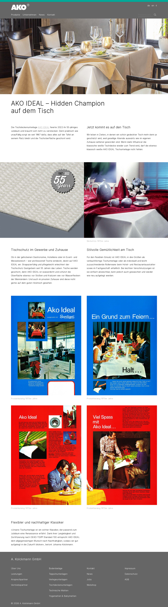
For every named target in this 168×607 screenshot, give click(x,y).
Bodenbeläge (55, 568)
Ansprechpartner (19, 579)
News (42, 14)
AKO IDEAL (43, 127)
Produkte (15, 14)
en (153, 5)
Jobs (89, 579)
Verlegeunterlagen (58, 579)
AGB (127, 579)
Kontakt (51, 14)
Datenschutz (131, 574)
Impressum (130, 568)
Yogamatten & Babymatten (62, 596)
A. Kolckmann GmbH (26, 559)
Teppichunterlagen (58, 574)
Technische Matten (58, 590)
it (156, 5)
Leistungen (16, 574)
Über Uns (16, 568)
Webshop (91, 585)
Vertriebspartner (19, 585)
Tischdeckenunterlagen (60, 585)
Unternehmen (29, 14)
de (148, 5)
